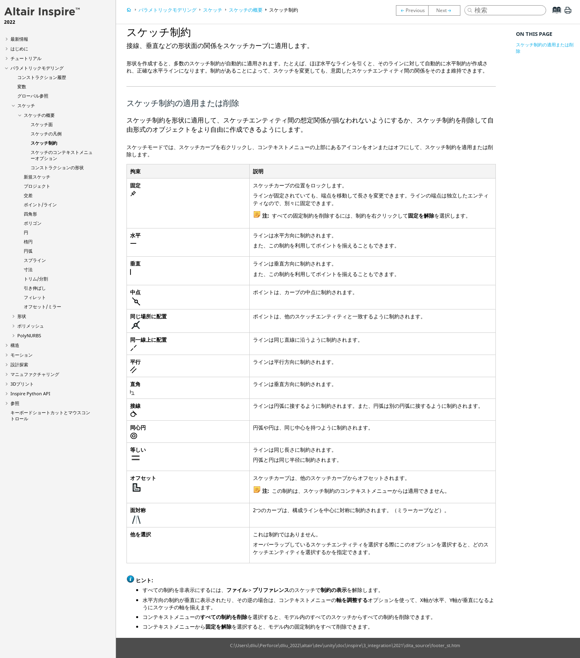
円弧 (28, 251)
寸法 (28, 269)
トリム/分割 (36, 279)
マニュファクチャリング (34, 374)
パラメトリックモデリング (37, 68)
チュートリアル (25, 58)
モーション (21, 355)
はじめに (19, 49)
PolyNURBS (29, 335)
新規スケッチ (37, 177)
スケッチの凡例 (46, 134)
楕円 (28, 242)
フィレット (35, 297)
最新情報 (19, 39)
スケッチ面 (42, 124)
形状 (21, 316)
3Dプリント (22, 384)
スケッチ (26, 105)
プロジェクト (37, 186)
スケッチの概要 (39, 115)
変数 (21, 86)
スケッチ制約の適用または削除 (545, 48)
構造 (14, 345)
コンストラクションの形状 (57, 167)
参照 (14, 403)
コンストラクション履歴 (41, 77)
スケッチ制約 (44, 143)
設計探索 (19, 364)
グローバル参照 (32, 96)
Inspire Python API (30, 393)
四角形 (30, 214)
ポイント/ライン (40, 204)
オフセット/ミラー (42, 306)
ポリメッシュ (30, 326)
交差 (28, 195)
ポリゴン (32, 223)
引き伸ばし (35, 288)
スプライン (35, 260)
